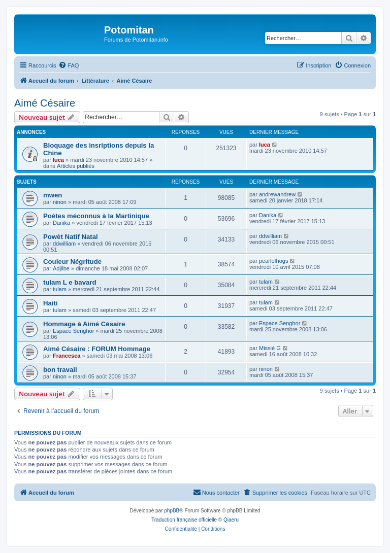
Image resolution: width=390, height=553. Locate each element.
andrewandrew (277, 194)
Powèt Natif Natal (70, 236)
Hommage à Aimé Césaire (84, 324)
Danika (61, 223)
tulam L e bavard (69, 282)
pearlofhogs (273, 261)
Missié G (270, 348)
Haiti (50, 303)
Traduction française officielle (184, 520)
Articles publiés (75, 166)
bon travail (60, 369)
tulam (60, 289)
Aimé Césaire (44, 103)
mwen (52, 195)
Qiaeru (231, 520)
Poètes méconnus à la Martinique (96, 216)
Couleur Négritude (72, 261)
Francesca (66, 356)
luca (58, 160)
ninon (60, 202)
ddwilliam (64, 243)
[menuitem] (68, 65)
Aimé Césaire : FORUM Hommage (96, 349)
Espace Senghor (73, 331)
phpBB (171, 510)
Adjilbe (61, 268)
